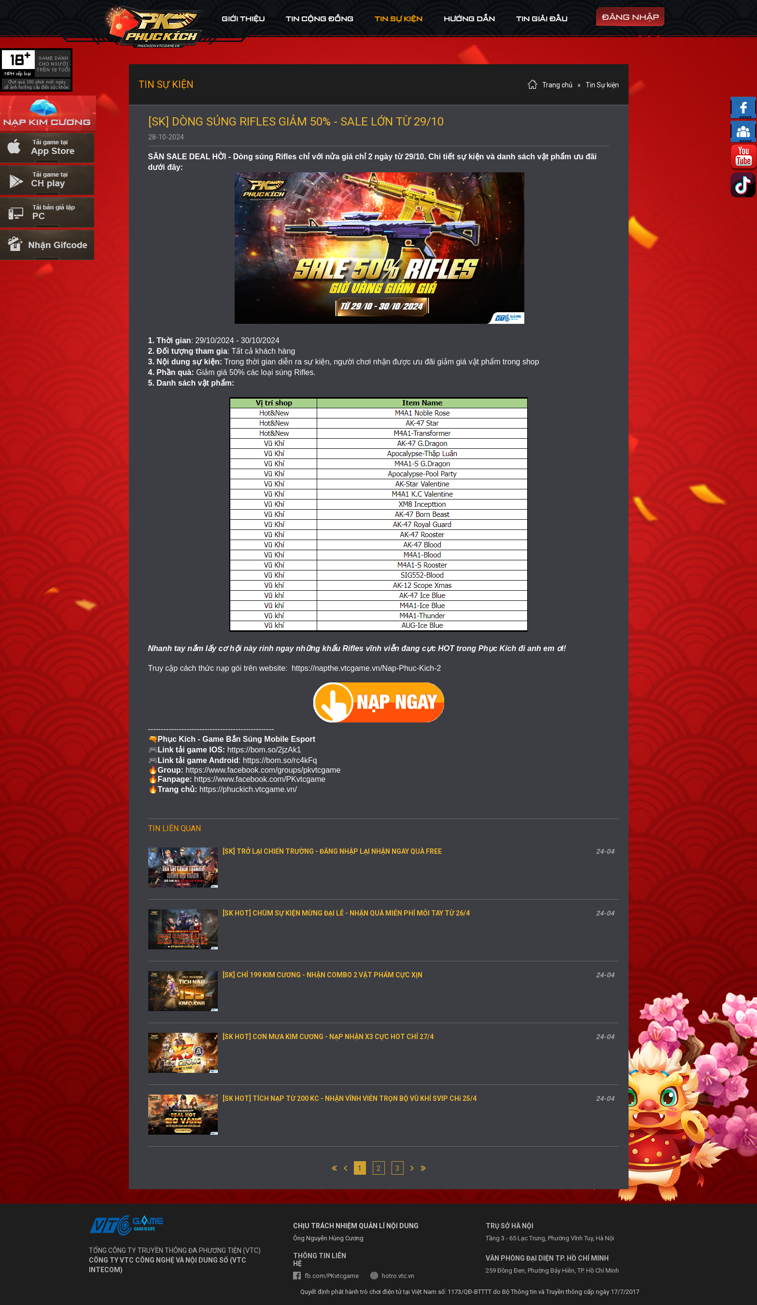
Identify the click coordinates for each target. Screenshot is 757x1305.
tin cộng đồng (319, 18)
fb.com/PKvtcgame (332, 1275)
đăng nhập (630, 17)
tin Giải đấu (541, 18)
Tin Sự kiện (602, 85)
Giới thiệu (243, 18)
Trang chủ (557, 85)
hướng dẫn (469, 18)
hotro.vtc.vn (398, 1275)
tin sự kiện (398, 18)
